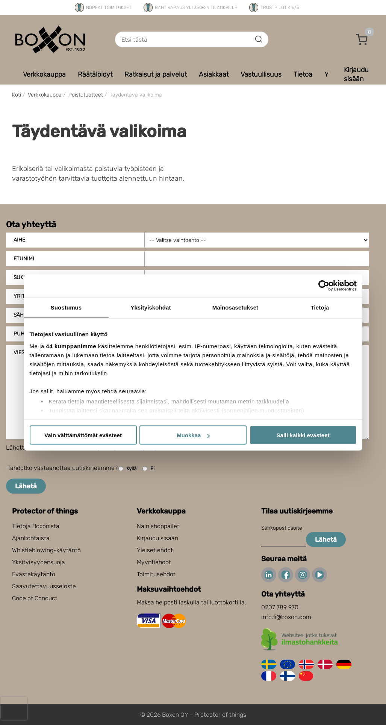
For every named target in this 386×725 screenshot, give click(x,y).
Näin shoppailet (158, 526)
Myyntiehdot (154, 562)
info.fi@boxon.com (286, 617)
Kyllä (127, 468)
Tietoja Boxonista (35, 526)
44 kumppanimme (71, 346)
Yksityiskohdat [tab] (150, 307)
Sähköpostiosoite (281, 528)
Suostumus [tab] (66, 307)
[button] (362, 39)
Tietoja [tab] (320, 307)
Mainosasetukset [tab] (235, 307)
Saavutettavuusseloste (44, 586)
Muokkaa (193, 435)
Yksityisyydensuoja (38, 562)
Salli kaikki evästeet (303, 435)
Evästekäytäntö (33, 574)
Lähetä (26, 486)
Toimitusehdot (156, 574)
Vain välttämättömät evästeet (83, 435)
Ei (148, 468)
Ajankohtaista (31, 538)
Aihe (19, 240)
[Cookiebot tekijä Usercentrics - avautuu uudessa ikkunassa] (324, 286)
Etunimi (24, 258)
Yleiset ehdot (155, 550)
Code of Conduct (35, 598)
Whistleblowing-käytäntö (46, 550)
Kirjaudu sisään (157, 538)
